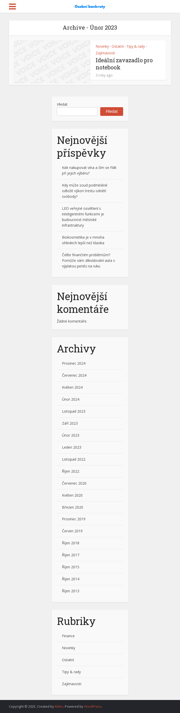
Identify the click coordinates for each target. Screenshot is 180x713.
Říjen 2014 (70, 578)
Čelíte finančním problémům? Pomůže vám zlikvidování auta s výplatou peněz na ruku (88, 260)
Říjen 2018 (70, 542)
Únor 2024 (70, 399)
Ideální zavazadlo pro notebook (124, 63)
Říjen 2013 (70, 590)
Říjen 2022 (70, 471)
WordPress (92, 706)
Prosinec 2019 (73, 519)
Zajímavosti (105, 53)
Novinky (102, 46)
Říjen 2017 (70, 554)
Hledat (62, 104)
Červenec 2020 (74, 483)
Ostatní (118, 46)
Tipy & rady (135, 46)
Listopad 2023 (73, 411)
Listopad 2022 (73, 459)
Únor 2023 (70, 435)
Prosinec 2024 (73, 363)
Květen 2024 (72, 387)
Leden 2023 (71, 447)
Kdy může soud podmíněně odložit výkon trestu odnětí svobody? (84, 191)
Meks (59, 706)
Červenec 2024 (74, 375)
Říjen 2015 (70, 566)
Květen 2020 (72, 495)
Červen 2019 (72, 530)
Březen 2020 (72, 507)
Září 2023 (70, 423)
